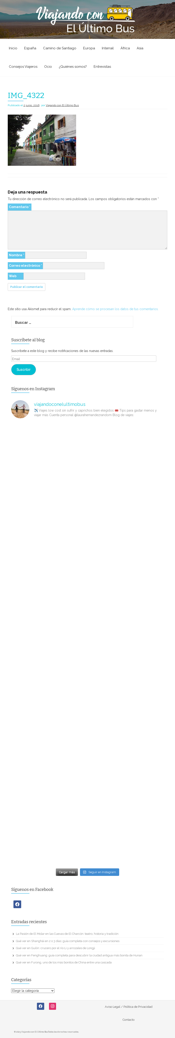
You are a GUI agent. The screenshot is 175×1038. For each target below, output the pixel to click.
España (30, 48)
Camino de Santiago (59, 48)
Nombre (16, 255)
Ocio (48, 67)
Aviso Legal (112, 1006)
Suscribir (24, 369)
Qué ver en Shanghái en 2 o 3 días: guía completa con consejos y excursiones (67, 941)
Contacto (128, 1019)
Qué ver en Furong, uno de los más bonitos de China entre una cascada (64, 962)
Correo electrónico (25, 265)
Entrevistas (102, 67)
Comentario (19, 207)
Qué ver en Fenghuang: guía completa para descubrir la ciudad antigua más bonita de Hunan (79, 955)
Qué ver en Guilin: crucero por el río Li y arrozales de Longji (55, 948)
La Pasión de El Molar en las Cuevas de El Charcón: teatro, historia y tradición (67, 933)
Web (12, 276)
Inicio (13, 48)
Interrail (108, 48)
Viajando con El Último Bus (62, 105)
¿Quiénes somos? (73, 67)
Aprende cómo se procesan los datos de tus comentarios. (115, 309)
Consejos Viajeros (23, 67)
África (125, 48)
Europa (89, 48)
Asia (140, 48)
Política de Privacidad (138, 1006)
